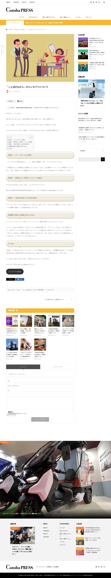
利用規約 (49, 566)
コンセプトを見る (14, 271)
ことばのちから (28, 289)
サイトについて (40, 566)
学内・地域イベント (65, 17)
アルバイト (89, 17)
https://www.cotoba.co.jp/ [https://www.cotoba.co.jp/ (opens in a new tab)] (24, 107)
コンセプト (35, 289)
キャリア (21, 17)
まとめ (10, 148)
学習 (39, 289)
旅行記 (84, 141)
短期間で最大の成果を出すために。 (18, 146)
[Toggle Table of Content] (30, 137)
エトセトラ (15, 23)
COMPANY (16, 2)
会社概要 (56, 566)
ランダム (78, 17)
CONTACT (32, 2)
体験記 (79, 132)
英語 (42, 289)
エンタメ (80, 123)
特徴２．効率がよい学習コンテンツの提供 (20, 142)
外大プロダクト (33, 17)
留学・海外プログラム (49, 17)
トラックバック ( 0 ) (57, 366)
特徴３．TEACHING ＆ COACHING (18, 144)
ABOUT (8, 2)
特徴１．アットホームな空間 (16, 140)
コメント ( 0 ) (23, 366)
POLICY (24, 2)
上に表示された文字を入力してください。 (18, 413)
